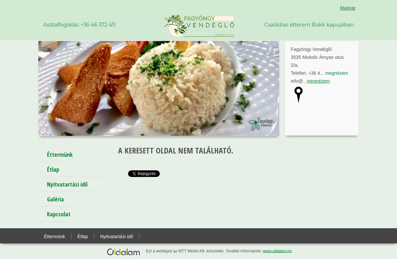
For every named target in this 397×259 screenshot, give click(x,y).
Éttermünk (60, 154)
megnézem (336, 73)
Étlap (53, 169)
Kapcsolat (58, 214)
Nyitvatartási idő (67, 184)
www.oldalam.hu (277, 250)
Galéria (55, 199)
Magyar (348, 8)
